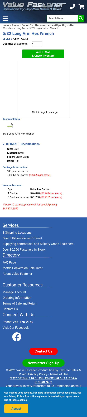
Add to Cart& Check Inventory (43, 54)
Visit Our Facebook (16, 327)
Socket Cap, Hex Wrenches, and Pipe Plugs (45, 25)
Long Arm (21, 28)
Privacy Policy (37, 374)
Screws (15, 25)
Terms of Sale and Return (20, 303)
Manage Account (14, 292)
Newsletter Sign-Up (43, 363)
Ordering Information (17, 297)
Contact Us (10, 309)
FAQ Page (9, 262)
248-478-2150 (23, 322)
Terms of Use (59, 374)
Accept (16, 408)
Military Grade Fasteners (57, 244)
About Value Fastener (17, 274)
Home (6, 25)
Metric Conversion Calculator (23, 268)
